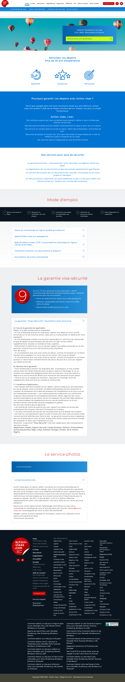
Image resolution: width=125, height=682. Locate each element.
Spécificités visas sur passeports (31, 236)
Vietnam (103, 607)
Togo (101, 601)
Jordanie (72, 604)
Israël (70, 601)
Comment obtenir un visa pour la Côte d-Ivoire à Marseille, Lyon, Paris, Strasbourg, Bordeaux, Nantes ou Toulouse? (45, 659)
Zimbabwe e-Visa (105, 615)
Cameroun (57, 589)
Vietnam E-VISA (105, 609)
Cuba (70, 546)
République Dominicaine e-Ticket (105, 550)
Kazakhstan (73, 606)
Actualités (37, 559)
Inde (70, 587)
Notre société (94, 6)
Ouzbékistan (88, 608)
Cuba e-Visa (73, 549)
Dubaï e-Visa (73, 557)
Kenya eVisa (73, 612)
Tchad (102, 596)
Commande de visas (18, 14)
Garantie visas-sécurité (56, 14)
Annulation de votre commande (31, 257)
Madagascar (88, 555)
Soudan (102, 577)
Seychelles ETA (105, 567)
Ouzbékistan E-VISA (91, 610)
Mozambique (88, 576)
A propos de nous (39, 564)
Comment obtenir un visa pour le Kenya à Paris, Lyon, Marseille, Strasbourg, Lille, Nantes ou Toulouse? (45, 666)
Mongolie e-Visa (89, 574)
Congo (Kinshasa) (59, 608)
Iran (70, 598)
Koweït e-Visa (88, 541)
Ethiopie (72, 568)
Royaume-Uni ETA (106, 554)
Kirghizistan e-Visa (75, 615)
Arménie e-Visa (58, 559)
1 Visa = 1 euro (37, 570)
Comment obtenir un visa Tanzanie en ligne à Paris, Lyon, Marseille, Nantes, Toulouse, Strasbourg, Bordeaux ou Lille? (84, 626)
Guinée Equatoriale (75, 582)
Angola (55, 546)
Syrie (101, 587)
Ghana (71, 576)
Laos (85, 544)
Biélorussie (57, 576)
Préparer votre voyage (40, 583)
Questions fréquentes (40, 581)
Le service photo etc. (25, 480)
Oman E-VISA (88, 602)
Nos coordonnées (39, 575)
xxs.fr (70, 677)
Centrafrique (57, 599)
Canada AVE (57, 592)
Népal (86, 589)
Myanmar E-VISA (89, 584)
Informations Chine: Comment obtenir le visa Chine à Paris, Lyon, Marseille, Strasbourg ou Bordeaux (84, 633)
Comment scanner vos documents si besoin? (38, 251)
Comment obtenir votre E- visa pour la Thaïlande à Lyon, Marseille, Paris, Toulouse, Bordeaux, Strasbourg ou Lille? (43, 644)
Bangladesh (57, 570)
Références (36, 567)
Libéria (86, 552)
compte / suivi (108, 6)
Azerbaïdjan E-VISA (59, 565)
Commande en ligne (40, 541)
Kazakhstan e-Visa (75, 609)
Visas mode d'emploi (37, 14)
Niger (86, 592)
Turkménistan (104, 604)
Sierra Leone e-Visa (106, 570)
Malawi (86, 560)
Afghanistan (57, 541)
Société (36, 562)
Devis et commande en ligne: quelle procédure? (40, 230)
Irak (70, 595)
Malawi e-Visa (88, 563)
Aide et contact (83, 6)
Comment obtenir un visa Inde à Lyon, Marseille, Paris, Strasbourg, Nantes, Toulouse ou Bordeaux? (84, 659)
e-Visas (32, 6)
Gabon (71, 574)
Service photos (72, 14)
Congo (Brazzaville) (60, 605)
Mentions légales (39, 599)
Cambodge (57, 584)
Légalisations (50, 6)
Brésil (55, 578)
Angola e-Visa (58, 549)
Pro (75, 6)
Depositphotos (38, 605)
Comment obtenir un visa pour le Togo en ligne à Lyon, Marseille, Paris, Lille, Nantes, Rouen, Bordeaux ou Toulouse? (45, 626)
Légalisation (38, 556)
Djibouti (71, 552)
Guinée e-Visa (73, 585)
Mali (85, 565)
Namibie (87, 587)
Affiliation (69, 6)
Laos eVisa (87, 546)
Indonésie (72, 593)
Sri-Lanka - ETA (105, 580)
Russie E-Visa (104, 560)
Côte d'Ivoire (73, 541)
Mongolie (87, 571)
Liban (86, 549)
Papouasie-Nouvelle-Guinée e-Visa (106, 543)
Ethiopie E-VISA (74, 571)
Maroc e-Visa (88, 568)
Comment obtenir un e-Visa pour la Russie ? (44, 639)
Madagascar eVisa (90, 557)
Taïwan (102, 590)
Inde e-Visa (73, 590)
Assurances (41, 6)
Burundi (56, 581)
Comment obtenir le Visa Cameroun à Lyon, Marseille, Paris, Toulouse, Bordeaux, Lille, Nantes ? (83, 641)
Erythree (72, 563)
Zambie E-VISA (105, 612)
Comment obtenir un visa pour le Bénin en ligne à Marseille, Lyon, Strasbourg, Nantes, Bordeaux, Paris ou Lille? (43, 651)
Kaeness (89, 677)
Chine (55, 602)
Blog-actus (60, 6)
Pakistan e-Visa (89, 613)
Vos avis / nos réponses (40, 578)
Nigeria (86, 595)
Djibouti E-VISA (74, 555)
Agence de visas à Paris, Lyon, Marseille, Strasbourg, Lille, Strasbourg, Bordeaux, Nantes (42, 633)
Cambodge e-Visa (59, 587)
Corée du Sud (58, 610)
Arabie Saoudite (58, 552)
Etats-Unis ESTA (74, 565)
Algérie (55, 544)
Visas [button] (27, 6)
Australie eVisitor (59, 562)
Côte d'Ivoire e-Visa (75, 544)
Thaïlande (103, 598)
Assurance (37, 553)
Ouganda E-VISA (89, 605)
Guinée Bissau (73, 579)
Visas (35, 539)
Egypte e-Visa (73, 560)
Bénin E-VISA (57, 573)
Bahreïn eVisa (58, 567)
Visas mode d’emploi (40, 544)
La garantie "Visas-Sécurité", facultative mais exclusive (43, 321)
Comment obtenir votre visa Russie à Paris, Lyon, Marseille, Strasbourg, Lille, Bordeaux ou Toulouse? (84, 666)
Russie (102, 557)
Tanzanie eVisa (105, 593)
